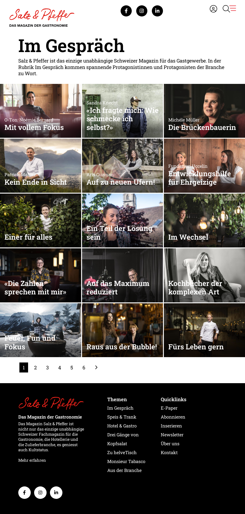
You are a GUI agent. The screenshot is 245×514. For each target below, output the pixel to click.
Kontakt (169, 452)
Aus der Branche (124, 470)
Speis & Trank (121, 417)
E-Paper (169, 408)
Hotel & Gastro (122, 426)
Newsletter (172, 434)
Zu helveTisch (122, 452)
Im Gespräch (120, 408)
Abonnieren (173, 417)
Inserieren (171, 426)
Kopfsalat (117, 443)
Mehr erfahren (32, 460)
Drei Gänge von (123, 434)
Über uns (170, 443)
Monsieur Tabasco (126, 461)
